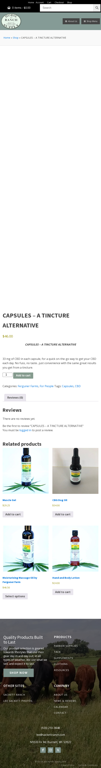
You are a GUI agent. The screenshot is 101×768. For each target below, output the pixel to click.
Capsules (68, 386)
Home (31, 2)
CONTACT (60, 712)
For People (47, 386)
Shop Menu (90, 21)
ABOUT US (60, 694)
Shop (69, 2)
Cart (49, 2)
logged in (25, 430)
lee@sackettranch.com (50, 735)
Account (40, 2)
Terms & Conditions (88, 765)
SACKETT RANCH (14, 694)
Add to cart (23, 375)
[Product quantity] (7, 375)
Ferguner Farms (28, 386)
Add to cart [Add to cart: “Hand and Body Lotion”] (63, 592)
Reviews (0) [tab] (15, 397)
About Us (71, 21)
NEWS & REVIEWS (65, 701)
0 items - (21, 8)
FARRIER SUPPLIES (66, 646)
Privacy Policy (67, 765)
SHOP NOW (19, 673)
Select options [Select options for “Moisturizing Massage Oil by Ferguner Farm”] (15, 596)
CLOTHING (61, 664)
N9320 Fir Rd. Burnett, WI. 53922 (50, 742)
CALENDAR (61, 707)
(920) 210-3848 (50, 728)
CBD (78, 386)
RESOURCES (61, 670)
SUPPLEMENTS (63, 658)
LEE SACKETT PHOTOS (17, 701)
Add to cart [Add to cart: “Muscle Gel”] (13, 514)
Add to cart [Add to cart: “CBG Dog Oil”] (63, 514)
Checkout (59, 2)
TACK (57, 652)
